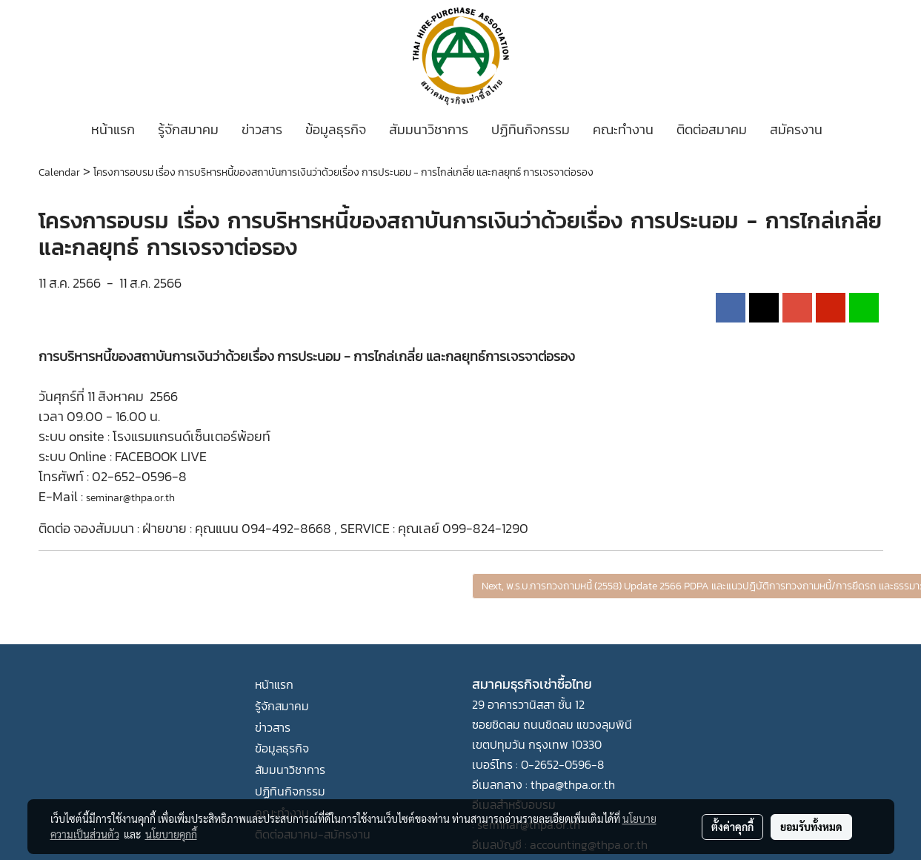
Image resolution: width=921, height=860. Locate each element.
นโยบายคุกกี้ (171, 834)
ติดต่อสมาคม (711, 129)
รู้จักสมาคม (188, 129)
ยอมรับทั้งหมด (811, 826)
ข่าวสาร (262, 129)
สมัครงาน (796, 129)
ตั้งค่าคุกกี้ (732, 826)
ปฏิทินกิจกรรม (530, 129)
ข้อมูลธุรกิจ (335, 129)
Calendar (59, 172)
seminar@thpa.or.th (130, 498)
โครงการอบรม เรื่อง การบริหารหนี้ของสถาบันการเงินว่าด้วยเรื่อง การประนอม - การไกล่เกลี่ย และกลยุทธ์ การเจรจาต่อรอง (343, 172)
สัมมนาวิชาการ (428, 129)
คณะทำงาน (623, 129)
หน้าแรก (113, 129)
